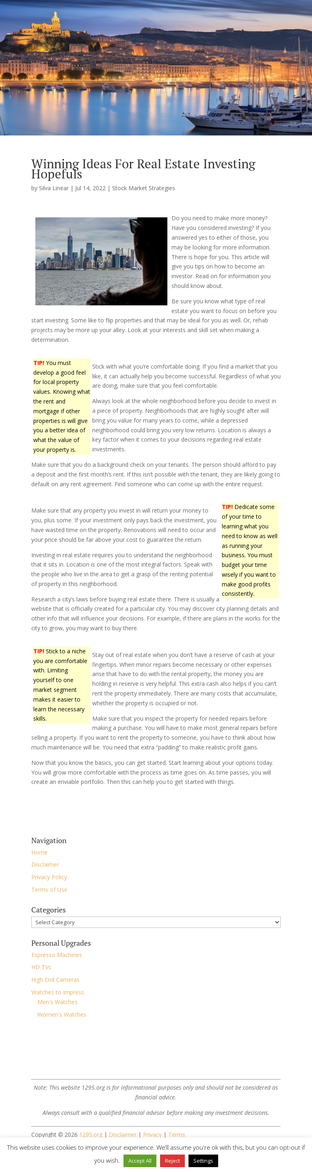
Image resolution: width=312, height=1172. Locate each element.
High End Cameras (55, 979)
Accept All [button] (140, 1160)
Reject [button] (172, 1160)
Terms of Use (49, 889)
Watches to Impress (57, 992)
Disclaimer (45, 864)
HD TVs (41, 967)
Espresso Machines (56, 955)
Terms (176, 1134)
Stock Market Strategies (143, 188)
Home (39, 852)
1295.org (90, 1134)
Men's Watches (57, 1002)
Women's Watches (62, 1014)
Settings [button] (203, 1160)
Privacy (152, 1134)
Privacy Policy (49, 877)
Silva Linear (54, 188)
